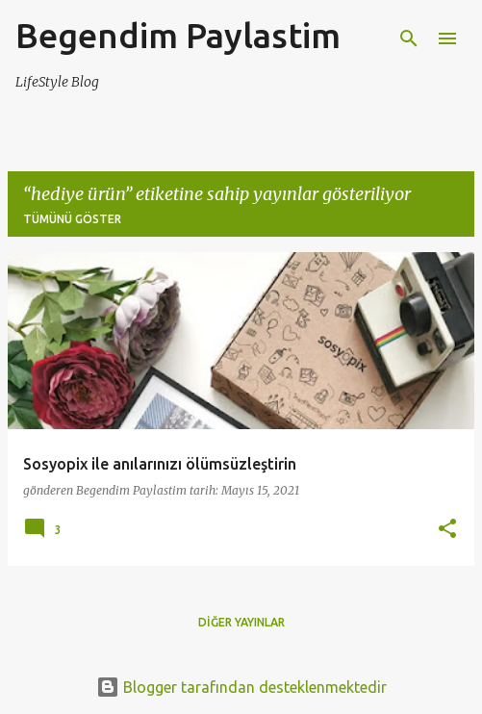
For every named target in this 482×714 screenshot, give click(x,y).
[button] (447, 530)
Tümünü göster (72, 219)
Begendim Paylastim (178, 35)
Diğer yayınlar (241, 622)
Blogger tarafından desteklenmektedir (241, 687)
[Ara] (408, 38)
